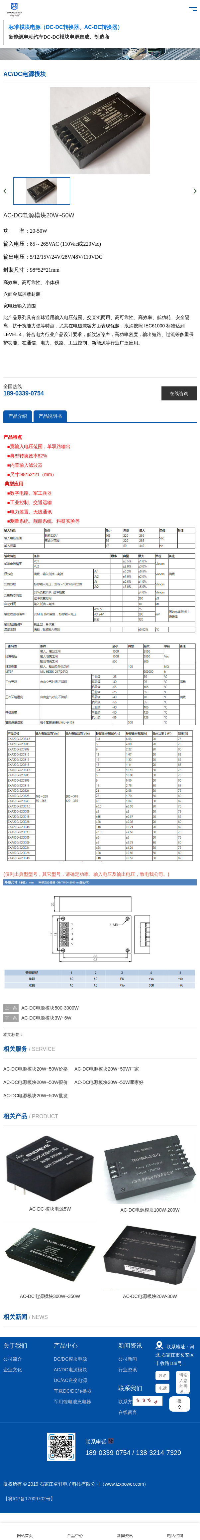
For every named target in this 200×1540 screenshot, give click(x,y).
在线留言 (127, 1412)
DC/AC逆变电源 (70, 1380)
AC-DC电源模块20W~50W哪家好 (109, 1082)
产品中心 (66, 1345)
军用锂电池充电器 (72, 1401)
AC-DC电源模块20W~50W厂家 (106, 1069)
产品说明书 (50, 416)
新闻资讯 (130, 1345)
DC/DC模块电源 (70, 1359)
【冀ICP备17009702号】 (29, 1498)
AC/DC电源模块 (70, 1369)
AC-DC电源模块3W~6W (46, 1018)
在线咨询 (179, 393)
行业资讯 (127, 1369)
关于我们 (15, 1345)
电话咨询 (175, 1532)
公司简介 (12, 1359)
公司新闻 (127, 1359)
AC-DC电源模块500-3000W (50, 1008)
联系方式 (127, 1401)
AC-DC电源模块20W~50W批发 (35, 1095)
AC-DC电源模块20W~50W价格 (35, 1069)
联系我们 (130, 1388)
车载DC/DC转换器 (73, 1391)
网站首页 (25, 1532)
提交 (179, 1404)
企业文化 (12, 1369)
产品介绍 (17, 416)
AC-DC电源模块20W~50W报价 (35, 1082)
